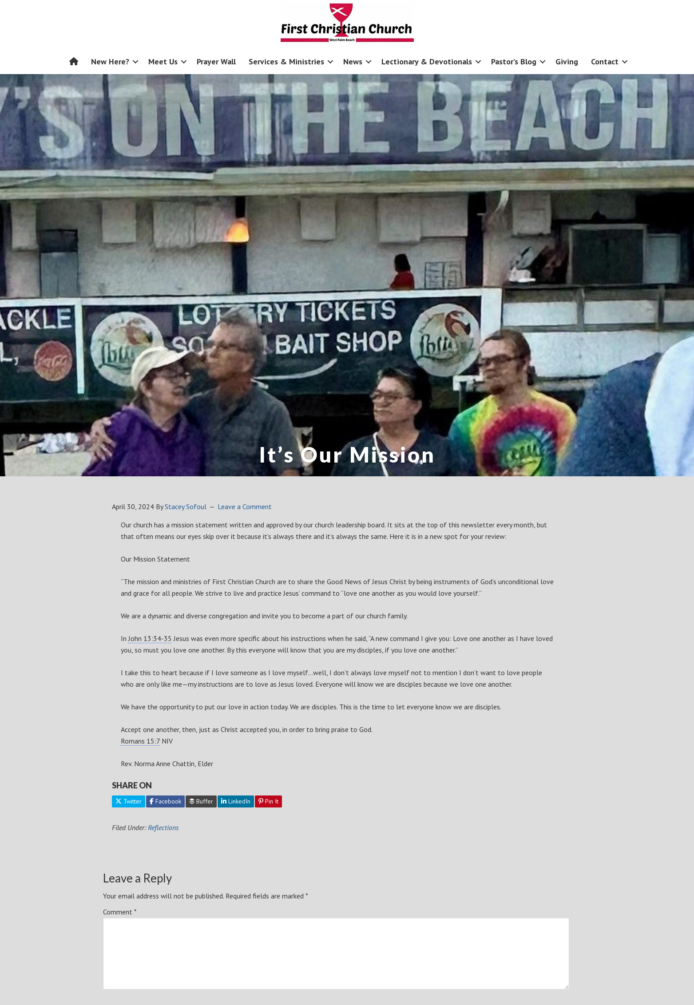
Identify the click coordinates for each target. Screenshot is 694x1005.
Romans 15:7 (140, 740)
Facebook (165, 801)
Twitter (128, 801)
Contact (605, 61)
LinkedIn (235, 801)
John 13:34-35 (150, 638)
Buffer (201, 801)
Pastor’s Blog (513, 61)
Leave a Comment (245, 506)
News (352, 61)
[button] (135, 61)
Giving (566, 61)
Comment (120, 911)
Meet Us (163, 61)
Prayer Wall (216, 61)
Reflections (163, 827)
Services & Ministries (286, 61)
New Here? (110, 61)
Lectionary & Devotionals (426, 61)
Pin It (268, 801)
